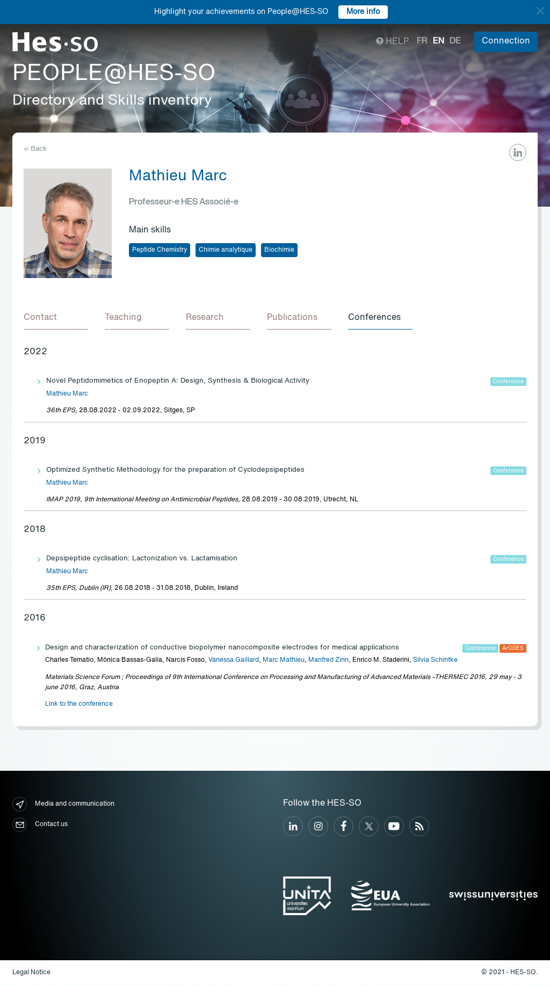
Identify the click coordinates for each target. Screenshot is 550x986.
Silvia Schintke (435, 661)
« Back (35, 148)
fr (422, 41)
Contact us (40, 825)
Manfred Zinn (328, 661)
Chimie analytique (225, 250)
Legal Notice (31, 973)
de (455, 41)
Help (392, 42)
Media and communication (63, 805)
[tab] (56, 319)
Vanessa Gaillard (233, 661)
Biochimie (279, 250)
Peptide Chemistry (159, 250)
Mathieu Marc (67, 394)
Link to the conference (79, 705)
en (438, 41)
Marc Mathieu (284, 661)
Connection (506, 41)
